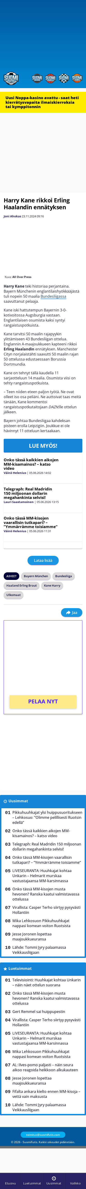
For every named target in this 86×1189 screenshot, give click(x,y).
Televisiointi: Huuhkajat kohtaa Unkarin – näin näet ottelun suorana (46, 982)
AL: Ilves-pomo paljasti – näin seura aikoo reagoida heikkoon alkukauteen (45, 1067)
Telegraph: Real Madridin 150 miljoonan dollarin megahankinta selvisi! (28, 493)
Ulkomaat (13, 595)
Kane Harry (52, 585)
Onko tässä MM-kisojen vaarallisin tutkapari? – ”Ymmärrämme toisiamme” (31, 522)
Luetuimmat (20, 968)
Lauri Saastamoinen (19, 502)
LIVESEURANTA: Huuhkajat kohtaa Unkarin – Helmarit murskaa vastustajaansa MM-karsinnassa (42, 875)
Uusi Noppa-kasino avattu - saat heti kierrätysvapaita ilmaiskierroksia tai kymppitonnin (42, 102)
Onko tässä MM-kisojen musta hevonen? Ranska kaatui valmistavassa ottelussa (45, 894)
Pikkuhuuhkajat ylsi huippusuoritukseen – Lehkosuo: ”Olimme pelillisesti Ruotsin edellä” (47, 817)
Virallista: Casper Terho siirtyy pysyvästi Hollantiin (46, 910)
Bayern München (36, 576)
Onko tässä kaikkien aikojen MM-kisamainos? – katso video (31, 464)
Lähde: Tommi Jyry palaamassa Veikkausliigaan (39, 950)
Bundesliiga (63, 576)
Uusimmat (18, 800)
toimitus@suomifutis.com (43, 1135)
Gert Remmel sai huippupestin (38, 1011)
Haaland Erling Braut (21, 585)
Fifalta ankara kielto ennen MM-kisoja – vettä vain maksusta (46, 1094)
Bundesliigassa (53, 296)
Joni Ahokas (12, 216)
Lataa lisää (43, 560)
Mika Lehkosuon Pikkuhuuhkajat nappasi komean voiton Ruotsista (41, 923)
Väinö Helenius (15, 473)
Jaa (71, 612)
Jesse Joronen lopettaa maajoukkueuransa (32, 937)
